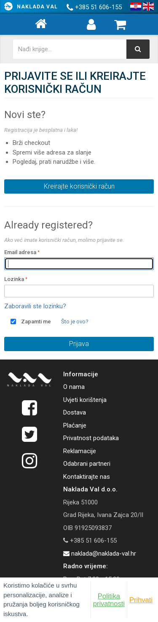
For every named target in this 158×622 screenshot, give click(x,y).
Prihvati (141, 600)
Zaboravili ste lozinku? (35, 306)
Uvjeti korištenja (85, 400)
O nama (74, 387)
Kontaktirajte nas (86, 476)
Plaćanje (74, 425)
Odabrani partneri (86, 463)
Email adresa (20, 252)
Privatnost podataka (91, 438)
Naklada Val (37, 7)
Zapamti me (36, 321)
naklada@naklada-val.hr (99, 553)
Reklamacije (79, 451)
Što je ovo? (74, 321)
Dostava (74, 412)
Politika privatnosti (109, 599)
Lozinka (14, 279)
